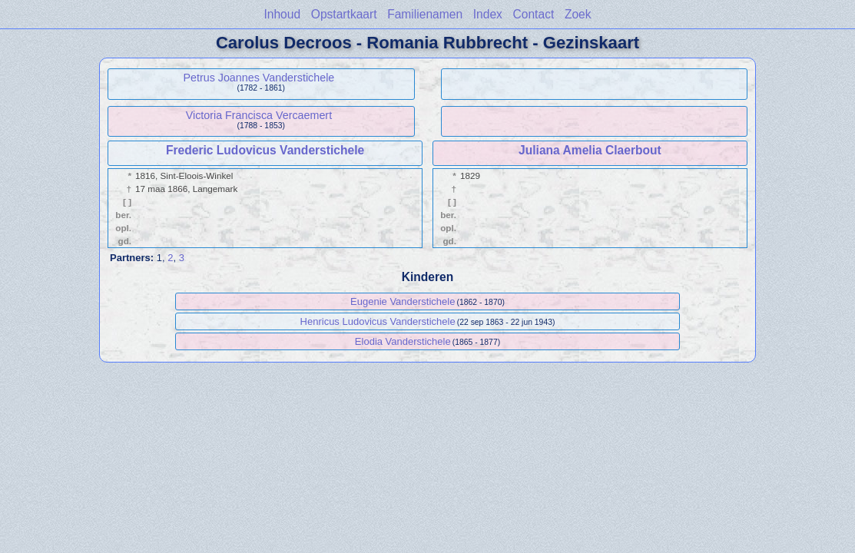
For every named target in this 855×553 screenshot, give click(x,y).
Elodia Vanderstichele (403, 341)
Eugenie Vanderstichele (402, 301)
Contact (534, 14)
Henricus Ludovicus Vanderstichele (378, 321)
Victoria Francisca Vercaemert (259, 115)
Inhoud (281, 14)
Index (487, 14)
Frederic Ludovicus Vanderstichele (265, 150)
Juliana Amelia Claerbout (590, 150)
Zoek (578, 14)
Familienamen (424, 14)
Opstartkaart (344, 14)
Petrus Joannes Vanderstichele (258, 77)
